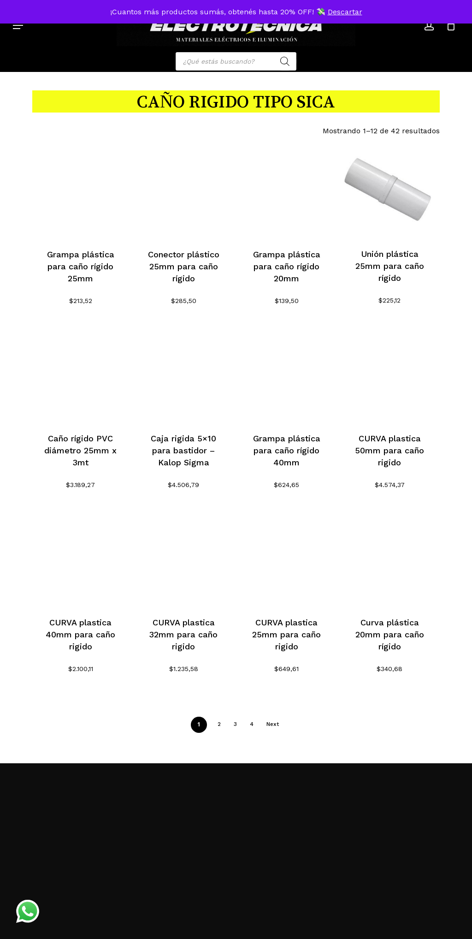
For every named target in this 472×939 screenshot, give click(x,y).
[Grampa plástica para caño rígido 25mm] (80, 188)
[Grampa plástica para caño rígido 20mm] (286, 188)
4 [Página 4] (252, 724)
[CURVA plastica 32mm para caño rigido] (183, 556)
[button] (18, 25)
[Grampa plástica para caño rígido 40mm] (286, 372)
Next (272, 724)
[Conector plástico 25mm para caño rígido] (183, 188)
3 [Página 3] (235, 724)
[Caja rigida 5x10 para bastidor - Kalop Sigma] (183, 372)
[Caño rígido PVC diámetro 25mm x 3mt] (80, 372)
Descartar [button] (345, 11)
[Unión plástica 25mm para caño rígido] (389, 188)
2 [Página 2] (219, 724)
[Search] (284, 61)
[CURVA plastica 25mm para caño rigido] (286, 556)
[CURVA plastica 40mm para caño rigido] (80, 556)
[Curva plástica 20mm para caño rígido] (389, 556)
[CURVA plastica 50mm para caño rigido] (389, 372)
